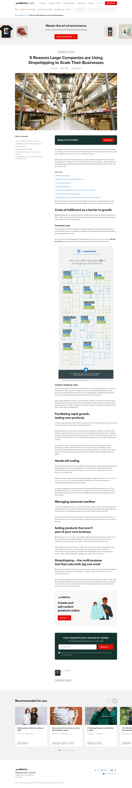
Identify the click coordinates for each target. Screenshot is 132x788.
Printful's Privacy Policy (93, 652)
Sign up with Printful (66, 37)
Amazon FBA (109, 488)
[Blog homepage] (24, 3)
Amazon (94, 491)
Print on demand (22, 743)
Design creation (70, 3)
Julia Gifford (77, 68)
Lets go (64, 618)
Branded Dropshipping (63, 186)
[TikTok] (115, 770)
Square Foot (95, 239)
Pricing (91, 3)
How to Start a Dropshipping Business (68, 194)
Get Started (111, 3)
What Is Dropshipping (63, 176)
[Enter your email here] (77, 646)
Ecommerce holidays (45, 9)
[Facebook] (98, 770)
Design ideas (126, 743)
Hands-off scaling (21, 146)
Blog (16, 9)
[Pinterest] (112, 770)
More (70, 9)
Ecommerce (91, 743)
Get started (108, 140)
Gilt (61, 472)
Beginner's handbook (27, 9)
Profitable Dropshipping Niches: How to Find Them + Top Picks (76, 190)
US (100, 3)
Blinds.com (109, 470)
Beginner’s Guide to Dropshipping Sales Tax (70, 179)
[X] (108, 770)
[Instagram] (95, 770)
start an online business (73, 154)
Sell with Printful (55, 3)
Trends (99, 743)
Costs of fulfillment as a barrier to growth (27, 141)
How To (71, 743)
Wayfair (57, 472)
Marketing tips (60, 9)
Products (44, 3)
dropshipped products (91, 470)
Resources (82, 3)
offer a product (71, 537)
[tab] (59, 750)
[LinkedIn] (105, 770)
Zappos (67, 445)
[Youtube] (102, 770)
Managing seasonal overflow (24, 149)
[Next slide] (115, 701)
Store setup (56, 743)
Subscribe (105, 647)
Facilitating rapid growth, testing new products (29, 144)
